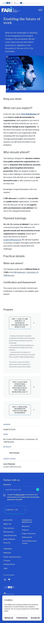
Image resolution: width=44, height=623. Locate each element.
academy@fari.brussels (12, 239)
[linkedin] (5, 579)
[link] (11, 9)
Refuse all (9, 618)
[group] (15, 509)
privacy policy (20, 494)
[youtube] (9, 579)
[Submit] (37, 489)
